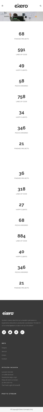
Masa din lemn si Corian (10, 380)
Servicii (4, 351)
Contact (4, 359)
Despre (4, 348)
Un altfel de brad (7, 374)
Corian (4, 355)
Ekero (7, 16)
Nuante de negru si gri (9, 377)
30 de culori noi (7, 382)
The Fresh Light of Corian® (11, 385)
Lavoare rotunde (7, 372)
